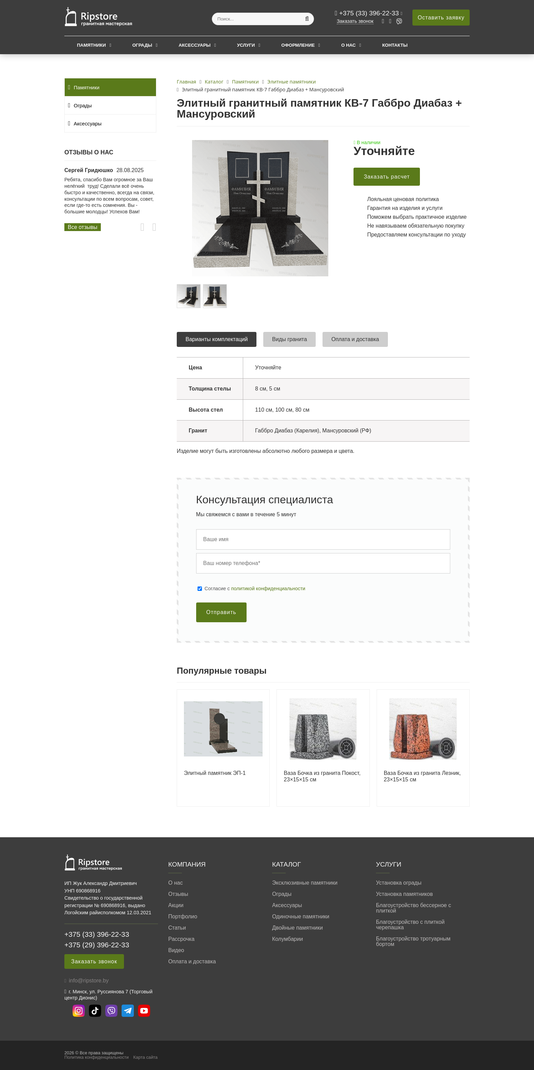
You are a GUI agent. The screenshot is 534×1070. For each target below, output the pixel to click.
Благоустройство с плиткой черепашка (410, 924)
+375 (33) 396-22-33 (370, 13)
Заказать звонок (355, 21)
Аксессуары (194, 45)
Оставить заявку (441, 17)
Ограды (142, 45)
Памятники (91, 45)
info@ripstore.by (89, 980)
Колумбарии (287, 939)
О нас (348, 45)
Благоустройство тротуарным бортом (413, 941)
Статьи (177, 928)
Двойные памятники (297, 928)
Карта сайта (145, 1057)
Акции (176, 905)
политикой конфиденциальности (268, 588)
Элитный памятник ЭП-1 (215, 773)
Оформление (298, 45)
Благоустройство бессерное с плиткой (413, 908)
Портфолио (182, 916)
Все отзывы (82, 227)
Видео (176, 950)
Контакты (395, 45)
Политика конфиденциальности (96, 1057)
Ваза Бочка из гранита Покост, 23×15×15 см (322, 776)
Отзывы (178, 894)
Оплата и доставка (192, 961)
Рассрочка (181, 939)
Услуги (246, 45)
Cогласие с (255, 588)
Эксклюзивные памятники (304, 883)
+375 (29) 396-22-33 (96, 945)
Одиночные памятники (300, 916)
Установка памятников (404, 894)
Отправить (221, 612)
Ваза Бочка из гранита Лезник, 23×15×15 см (422, 776)
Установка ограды (398, 883)
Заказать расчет (387, 177)
